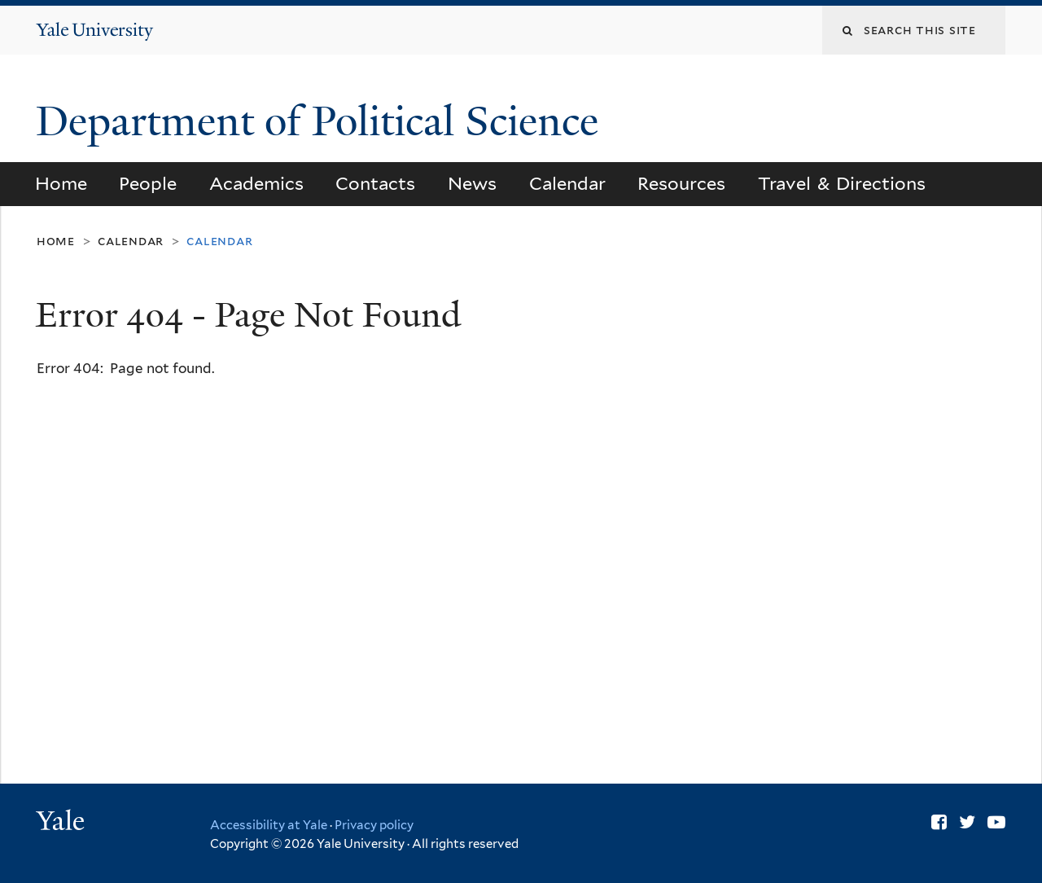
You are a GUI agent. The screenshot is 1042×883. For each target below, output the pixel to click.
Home (61, 183)
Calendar (567, 183)
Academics (256, 183)
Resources (681, 183)
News (472, 183)
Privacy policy (374, 825)
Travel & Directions (842, 183)
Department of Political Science (322, 121)
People (148, 183)
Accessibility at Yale (268, 825)
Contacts (375, 183)
